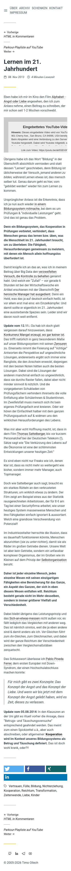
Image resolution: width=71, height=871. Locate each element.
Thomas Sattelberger (31, 434)
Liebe (26, 795)
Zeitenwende (12, 795)
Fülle (26, 786)
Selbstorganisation (54, 560)
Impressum (18, 12)
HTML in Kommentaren (35, 34)
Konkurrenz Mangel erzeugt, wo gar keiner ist (34, 335)
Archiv (24, 8)
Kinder (35, 795)
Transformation (46, 790)
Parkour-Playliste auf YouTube (35, 49)
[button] (14, 769)
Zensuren (60, 344)
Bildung (36, 786)
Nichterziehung (52, 786)
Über (13, 8)
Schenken (39, 8)
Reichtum (28, 790)
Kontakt (56, 8)
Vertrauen (15, 786)
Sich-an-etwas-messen (24, 618)
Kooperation (54, 734)
